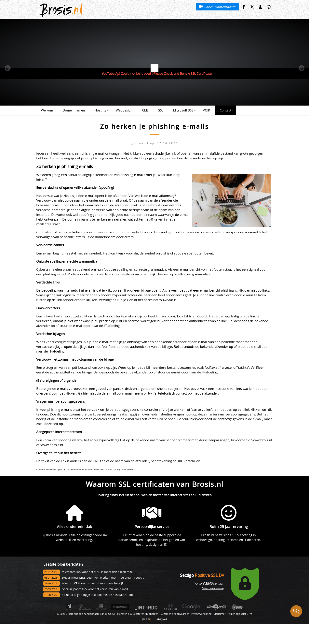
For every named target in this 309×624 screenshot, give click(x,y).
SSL (160, 110)
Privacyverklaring (201, 614)
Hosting (102, 110)
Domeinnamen (74, 110)
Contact (227, 110)
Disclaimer (219, 614)
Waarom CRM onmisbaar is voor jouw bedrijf (92, 583)
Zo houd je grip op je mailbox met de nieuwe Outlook (98, 595)
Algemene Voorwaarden (175, 614)
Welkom (47, 110)
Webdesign (124, 110)
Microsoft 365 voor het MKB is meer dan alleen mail (97, 572)
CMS (145, 110)
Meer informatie (212, 588)
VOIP (206, 110)
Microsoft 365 (184, 110)
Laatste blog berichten (63, 564)
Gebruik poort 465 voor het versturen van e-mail (95, 589)
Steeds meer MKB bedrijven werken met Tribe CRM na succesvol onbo (109, 577)
